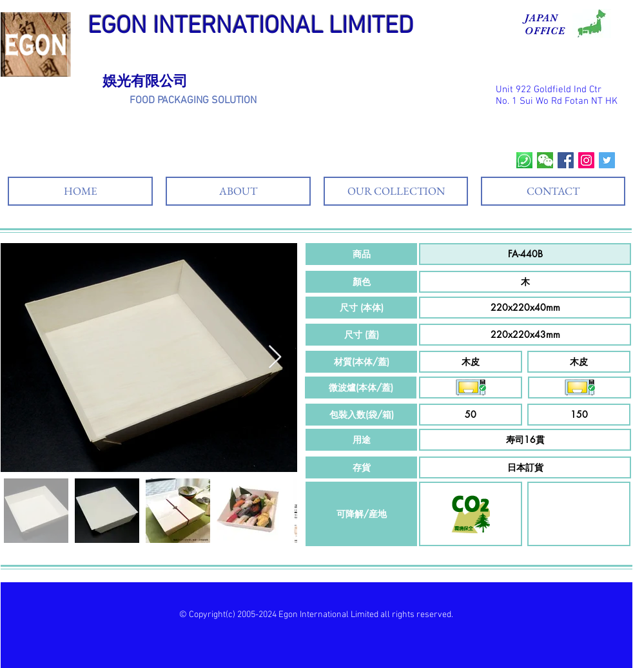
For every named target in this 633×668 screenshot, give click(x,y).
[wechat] (545, 160)
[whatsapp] (524, 160)
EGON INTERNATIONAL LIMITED (251, 26)
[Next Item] (275, 357)
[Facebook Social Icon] (566, 160)
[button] (361, 254)
